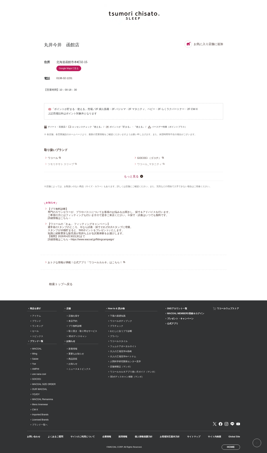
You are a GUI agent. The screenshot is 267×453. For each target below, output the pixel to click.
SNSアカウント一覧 (177, 308)
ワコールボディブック (121, 321)
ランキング (37, 326)
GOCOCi (36, 379)
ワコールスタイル (119, 341)
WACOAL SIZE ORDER (44, 384)
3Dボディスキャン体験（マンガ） (127, 376)
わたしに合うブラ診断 (121, 331)
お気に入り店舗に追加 (204, 44)
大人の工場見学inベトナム (123, 356)
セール (35, 331)
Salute (35, 359)
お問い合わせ (33, 436)
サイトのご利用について (83, 436)
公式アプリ (172, 323)
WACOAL (37, 348)
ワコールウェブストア (228, 308)
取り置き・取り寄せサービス (82, 331)
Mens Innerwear (40, 404)
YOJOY (36, 394)
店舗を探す (74, 316)
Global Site (234, 436)
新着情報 (72, 348)
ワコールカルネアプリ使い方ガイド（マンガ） (133, 371)
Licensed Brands (40, 419)
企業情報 (106, 436)
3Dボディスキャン (77, 336)
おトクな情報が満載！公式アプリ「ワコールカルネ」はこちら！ (85, 262)
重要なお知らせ (76, 353)
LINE (232, 424)
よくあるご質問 (55, 436)
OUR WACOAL (39, 389)
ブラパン (114, 336)
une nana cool (39, 374)
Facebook (220, 424)
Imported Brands (40, 414)
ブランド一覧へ (40, 424)
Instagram (226, 424)
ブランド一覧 (36, 341)
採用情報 (122, 436)
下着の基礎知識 (117, 316)
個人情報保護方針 (143, 436)
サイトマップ (193, 436)
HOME (231, 446)
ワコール (53, 157)
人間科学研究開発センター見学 (125, 361)
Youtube (238, 424)
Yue (34, 364)
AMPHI (35, 369)
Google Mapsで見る (69, 68)
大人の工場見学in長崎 (120, 351)
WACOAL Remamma (42, 399)
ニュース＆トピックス (79, 369)
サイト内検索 (214, 436)
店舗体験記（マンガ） (121, 366)
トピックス (37, 336)
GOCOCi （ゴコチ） (149, 157)
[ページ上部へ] (256, 442)
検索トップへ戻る (61, 284)
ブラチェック (116, 326)
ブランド (36, 321)
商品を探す (35, 308)
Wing (34, 353)
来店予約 (72, 321)
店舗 (68, 308)
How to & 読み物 (116, 308)
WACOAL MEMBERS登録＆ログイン (185, 313)
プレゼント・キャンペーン (180, 318)
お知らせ (70, 341)
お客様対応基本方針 (170, 436)
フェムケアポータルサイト (123, 346)
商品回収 (72, 359)
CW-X (35, 409)
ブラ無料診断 (75, 326)
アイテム (36, 316)
